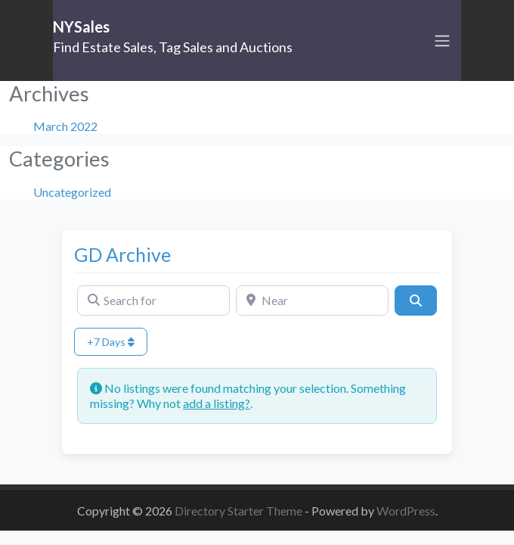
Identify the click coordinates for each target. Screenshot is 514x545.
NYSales (81, 26)
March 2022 (65, 126)
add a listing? (216, 403)
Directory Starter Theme (240, 510)
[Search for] (153, 300)
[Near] (312, 300)
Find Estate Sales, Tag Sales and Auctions (173, 47)
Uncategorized (72, 192)
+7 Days (111, 341)
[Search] (416, 300)
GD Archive (122, 254)
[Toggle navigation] (442, 41)
